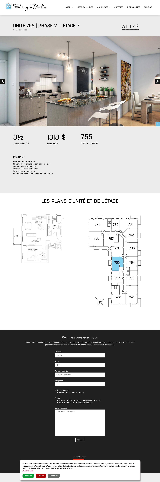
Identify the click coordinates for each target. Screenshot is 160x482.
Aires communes (85, 7)
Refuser (41, 476)
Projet (57, 398)
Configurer (53, 476)
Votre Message (61, 408)
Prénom (58, 352)
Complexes (103, 7)
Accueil (69, 7)
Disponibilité (133, 7)
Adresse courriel (61, 371)
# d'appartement (61, 390)
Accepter (28, 476)
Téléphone (59, 381)
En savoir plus (28, 471)
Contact (148, 7)
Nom (57, 361)
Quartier (118, 7)
